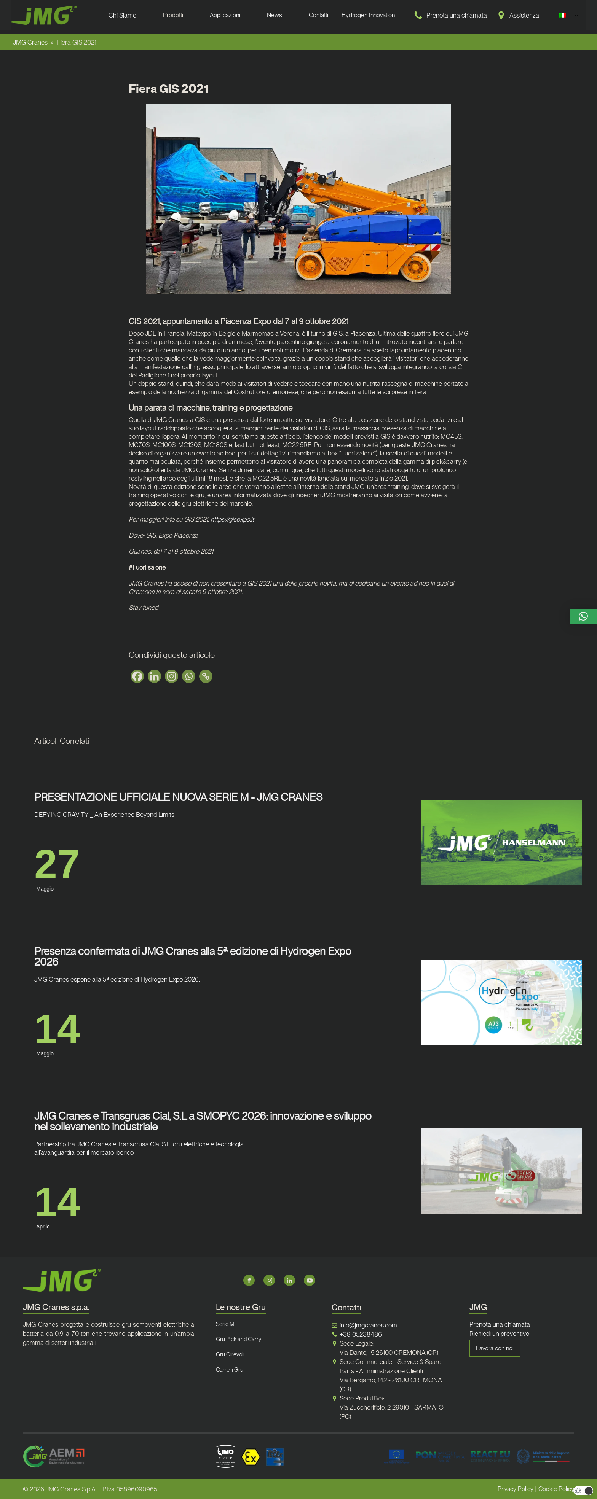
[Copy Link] (205, 676)
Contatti (318, 15)
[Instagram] (171, 676)
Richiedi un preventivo (499, 1333)
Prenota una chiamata (456, 15)
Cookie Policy (556, 1489)
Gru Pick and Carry (238, 1339)
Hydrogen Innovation (368, 15)
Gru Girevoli (230, 1354)
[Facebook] (137, 676)
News (274, 15)
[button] (583, 616)
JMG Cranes (30, 42)
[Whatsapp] (188, 676)
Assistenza (524, 15)
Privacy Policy (515, 1489)
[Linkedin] (154, 676)
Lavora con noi (495, 1348)
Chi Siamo (122, 15)
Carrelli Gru (229, 1369)
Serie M (225, 1324)
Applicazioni (225, 15)
